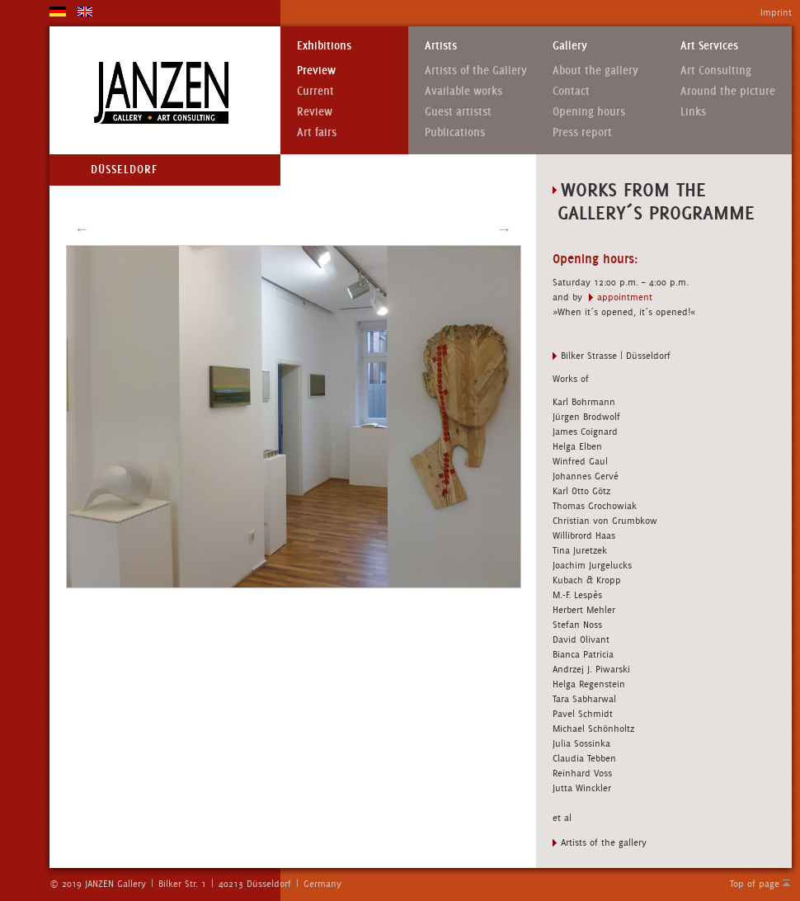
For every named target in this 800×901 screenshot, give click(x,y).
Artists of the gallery (604, 842)
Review (314, 112)
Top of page (754, 883)
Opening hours (589, 112)
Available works (463, 91)
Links (693, 112)
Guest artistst (458, 112)
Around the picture (727, 91)
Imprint (776, 12)
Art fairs (316, 132)
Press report (582, 132)
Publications (455, 132)
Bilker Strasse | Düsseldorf (616, 355)
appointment (624, 297)
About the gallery (595, 71)
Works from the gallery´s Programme (654, 200)
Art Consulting (715, 71)
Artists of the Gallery (476, 71)
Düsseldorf (124, 170)
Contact (571, 91)
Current (315, 91)
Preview (316, 71)
